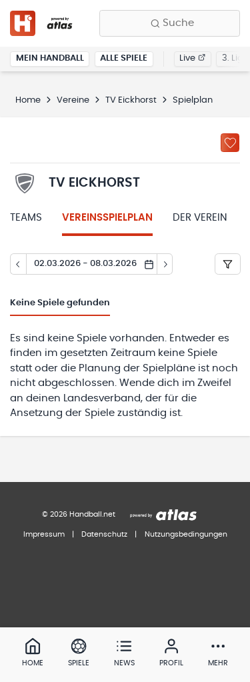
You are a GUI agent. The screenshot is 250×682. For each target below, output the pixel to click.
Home (28, 100)
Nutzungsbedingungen (186, 534)
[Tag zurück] (18, 264)
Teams (26, 218)
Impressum (44, 534)
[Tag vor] (165, 264)
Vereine (73, 100)
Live (192, 58)
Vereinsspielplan (107, 218)
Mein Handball (50, 58)
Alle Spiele (123, 58)
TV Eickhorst (131, 100)
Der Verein (200, 218)
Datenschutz (104, 534)
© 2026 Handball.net (78, 514)
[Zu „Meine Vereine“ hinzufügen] (230, 142)
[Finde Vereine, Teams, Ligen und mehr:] (169, 23)
